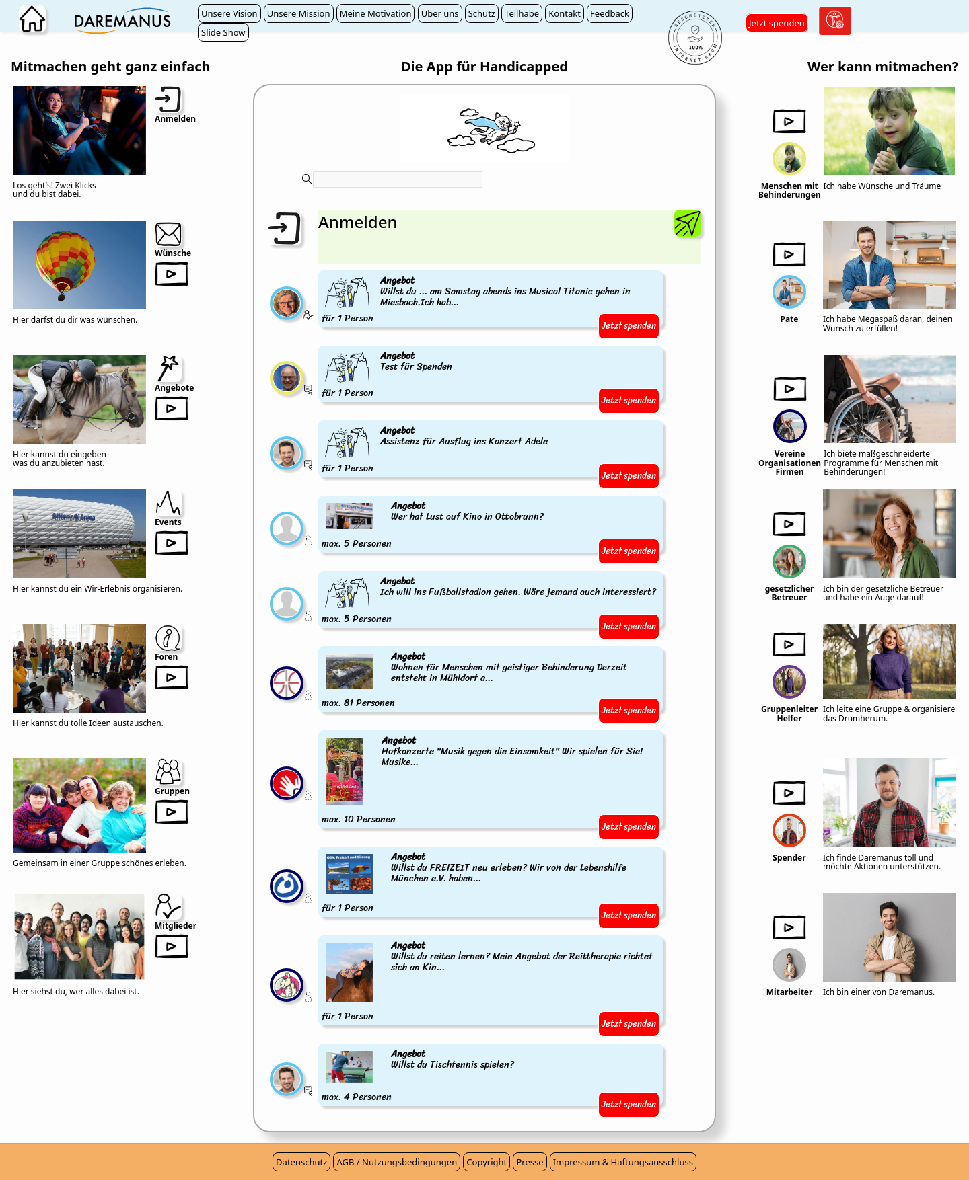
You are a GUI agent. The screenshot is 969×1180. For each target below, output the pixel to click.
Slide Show (223, 32)
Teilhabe (522, 13)
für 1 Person (490, 300)
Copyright (486, 1162)
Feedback (609, 13)
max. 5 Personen (434, 525)
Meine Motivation (376, 13)
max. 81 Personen (490, 680)
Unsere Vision (229, 13)
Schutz (481, 13)
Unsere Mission (298, 13)
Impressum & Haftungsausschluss (623, 1162)
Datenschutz (301, 1162)
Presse (529, 1162)
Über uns (440, 13)
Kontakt (564, 13)
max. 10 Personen (490, 781)
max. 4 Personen (419, 1076)
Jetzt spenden (777, 23)
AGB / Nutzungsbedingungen (396, 1162)
